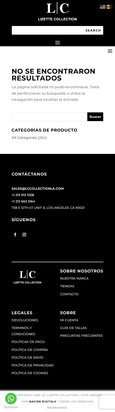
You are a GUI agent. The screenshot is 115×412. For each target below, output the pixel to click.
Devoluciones (25, 320)
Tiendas (67, 286)
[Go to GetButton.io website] (11, 407)
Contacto (69, 294)
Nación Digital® (42, 401)
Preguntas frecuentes (81, 336)
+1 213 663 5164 (23, 201)
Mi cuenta (69, 320)
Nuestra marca (74, 278)
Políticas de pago (28, 342)
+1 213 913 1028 (23, 195)
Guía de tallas (73, 328)
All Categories (24, 137)
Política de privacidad (33, 365)
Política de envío (28, 357)
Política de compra (30, 350)
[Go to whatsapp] (11, 398)
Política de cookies (30, 373)
